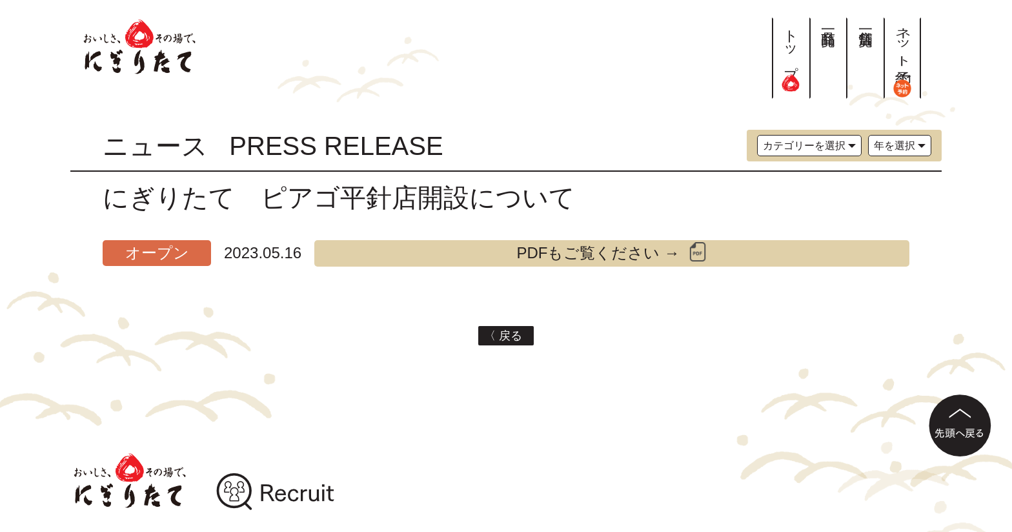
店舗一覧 (865, 22)
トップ (791, 54)
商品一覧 (828, 22)
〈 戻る (506, 335)
